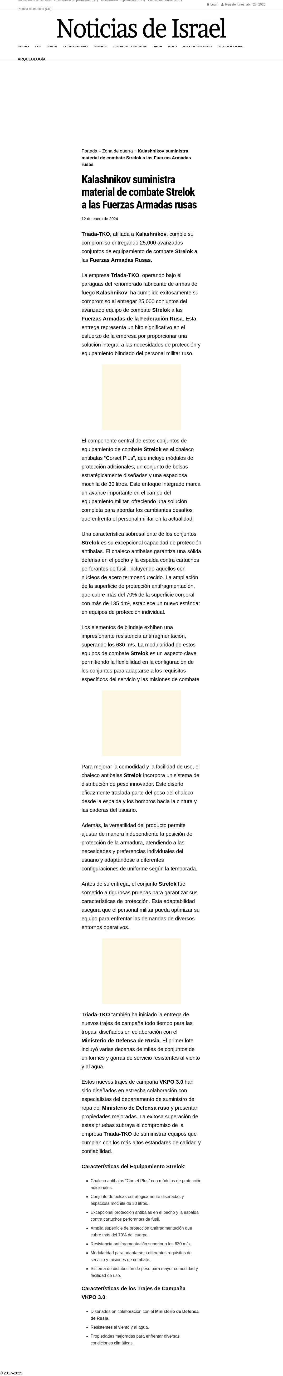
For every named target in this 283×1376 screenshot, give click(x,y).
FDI (38, 46)
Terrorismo (75, 46)
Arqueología (32, 59)
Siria (157, 46)
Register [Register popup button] (229, 4)
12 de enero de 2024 (100, 218)
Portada (89, 151)
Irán (172, 46)
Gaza (51, 46)
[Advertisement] (141, 104)
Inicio (23, 46)
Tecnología (230, 46)
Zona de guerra (130, 46)
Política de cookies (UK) (34, 9)
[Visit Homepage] (141, 28)
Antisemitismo (197, 46)
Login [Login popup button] (212, 4)
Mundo (101, 46)
